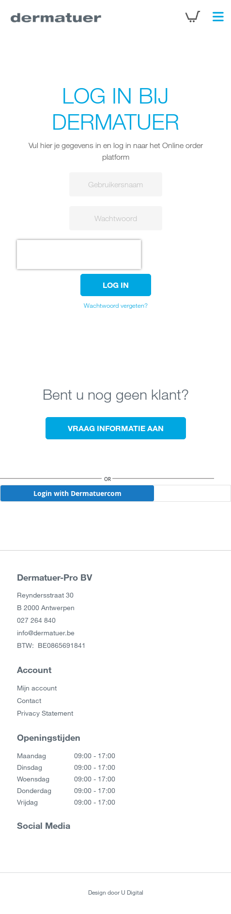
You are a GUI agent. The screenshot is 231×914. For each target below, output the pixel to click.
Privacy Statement (45, 713)
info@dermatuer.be (46, 633)
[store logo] (55, 16)
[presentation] (79, 254)
